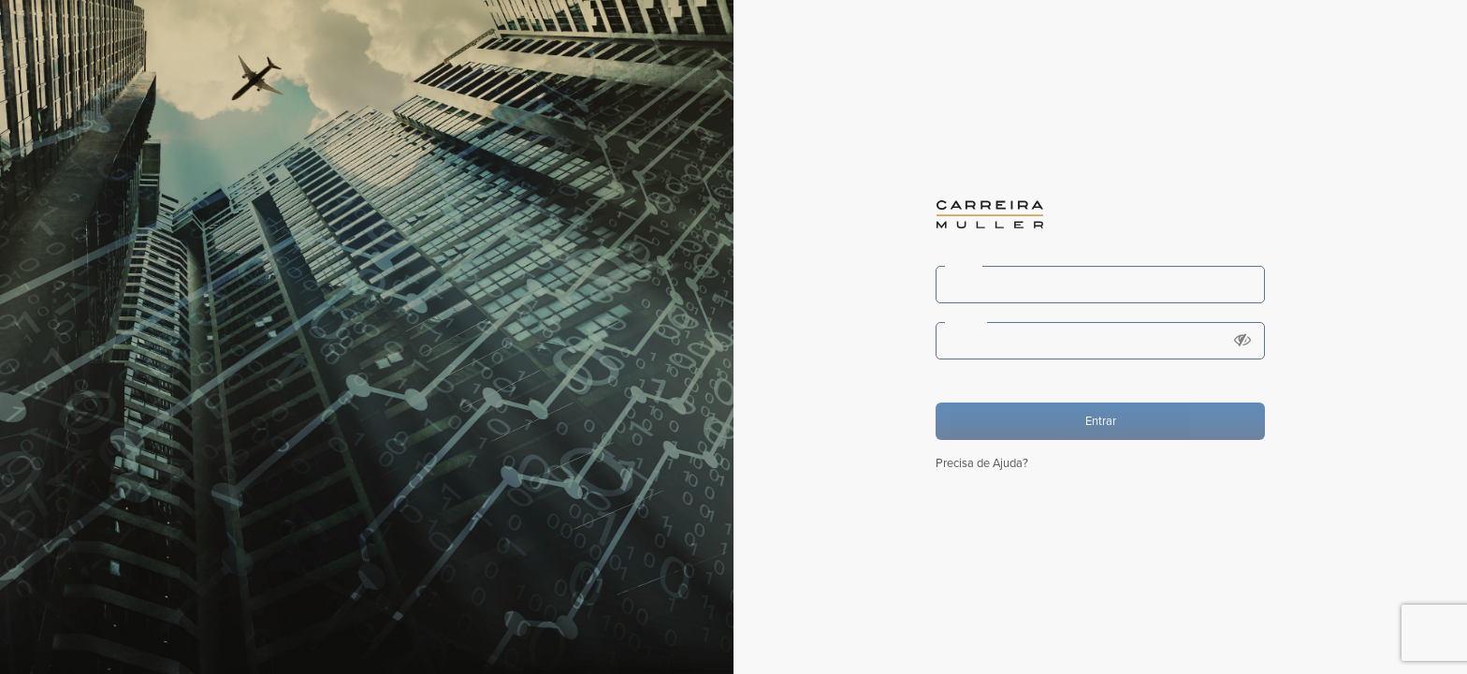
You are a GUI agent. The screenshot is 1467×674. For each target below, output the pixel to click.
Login (964, 264)
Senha (966, 321)
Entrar (1100, 421)
